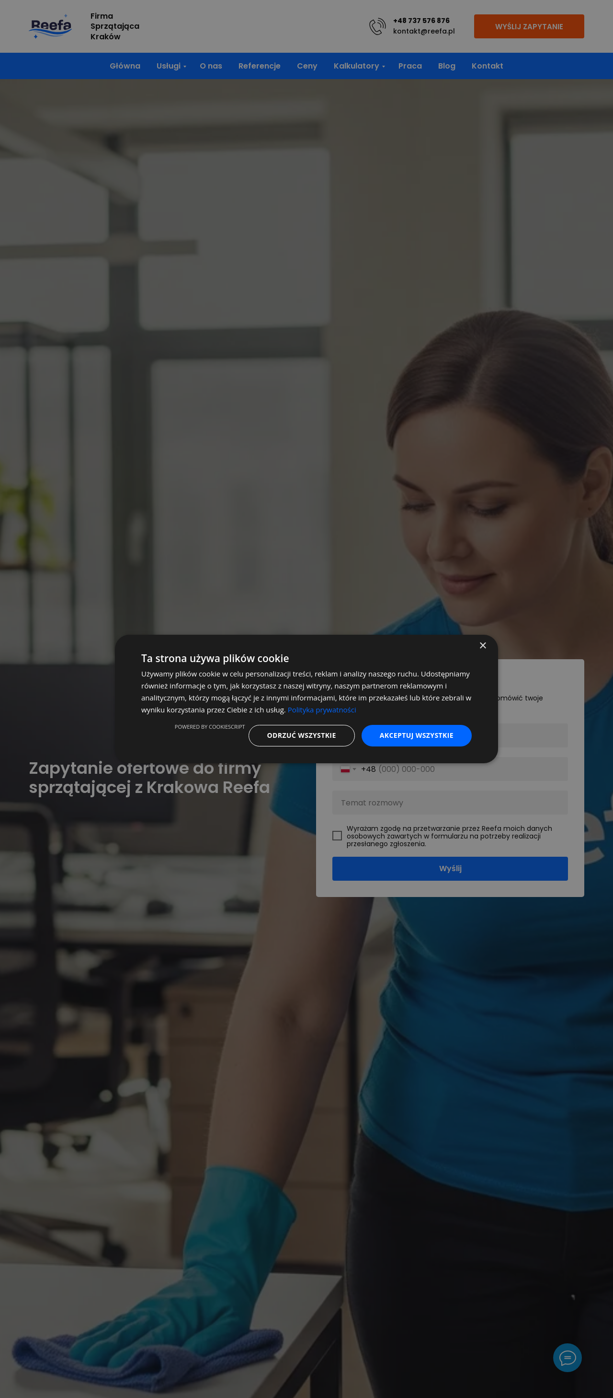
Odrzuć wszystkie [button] (301, 735)
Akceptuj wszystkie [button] (417, 735)
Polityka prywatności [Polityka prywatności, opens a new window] (322, 709)
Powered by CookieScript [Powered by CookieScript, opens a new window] (210, 726)
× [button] (482, 646)
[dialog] (306, 699)
